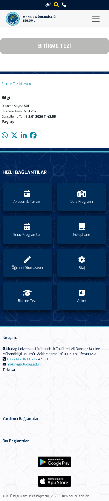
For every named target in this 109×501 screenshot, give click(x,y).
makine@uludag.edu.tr (24, 364)
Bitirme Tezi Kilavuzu (16, 84)
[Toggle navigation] (95, 18)
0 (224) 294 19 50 (21, 359)
